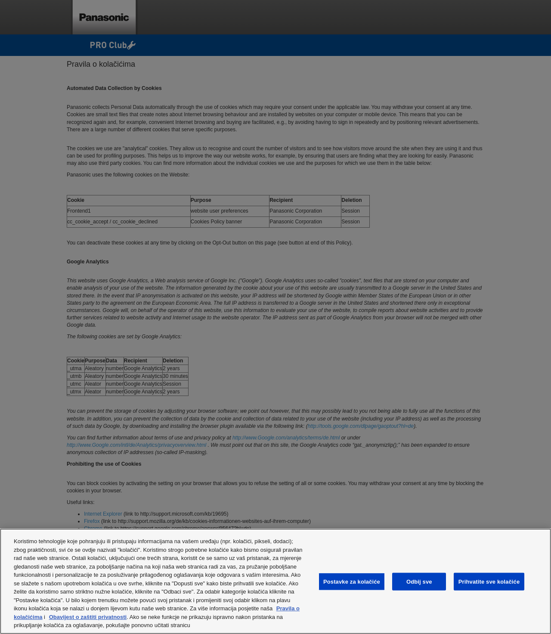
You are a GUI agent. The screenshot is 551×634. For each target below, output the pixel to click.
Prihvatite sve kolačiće (489, 581)
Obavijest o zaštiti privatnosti (88, 617)
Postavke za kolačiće (351, 581)
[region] (275, 581)
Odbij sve (419, 581)
